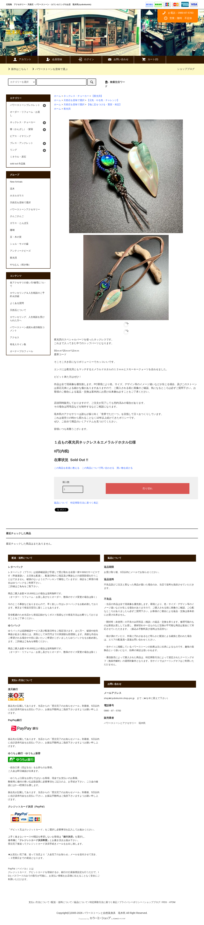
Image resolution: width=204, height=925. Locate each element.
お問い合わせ (118, 59)
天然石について (18, 310)
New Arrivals (16, 182)
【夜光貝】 (97, 96)
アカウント (22, 59)
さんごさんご (17, 216)
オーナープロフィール (21, 351)
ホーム (57, 96)
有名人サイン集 (18, 344)
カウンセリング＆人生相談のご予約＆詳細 (27, 295)
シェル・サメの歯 (19, 244)
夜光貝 (67, 109)
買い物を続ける (125, 468)
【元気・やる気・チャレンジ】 (103, 100)
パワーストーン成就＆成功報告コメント (27, 329)
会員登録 (54, 59)
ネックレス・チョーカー (76, 96)
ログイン (86, 59)
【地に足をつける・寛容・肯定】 (104, 104)
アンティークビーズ (20, 251)
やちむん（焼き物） (20, 264)
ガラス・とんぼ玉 (19, 223)
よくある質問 (17, 303)
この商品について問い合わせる (98, 468)
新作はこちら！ (18, 69)
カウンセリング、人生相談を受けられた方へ (27, 319)
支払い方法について (39, 902)
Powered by (102, 919)
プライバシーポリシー (130, 902)
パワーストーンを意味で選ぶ (49, 69)
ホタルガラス (17, 195)
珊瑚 (12, 230)
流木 (12, 188)
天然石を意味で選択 (74, 100)
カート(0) (150, 59)
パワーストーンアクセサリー (25, 209)
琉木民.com (19, 32)
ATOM (172, 902)
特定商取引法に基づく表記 (84, 502)
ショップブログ (186, 68)
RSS (164, 902)
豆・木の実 (16, 237)
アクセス (14, 337)
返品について (61, 502)
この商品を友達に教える (66, 468)
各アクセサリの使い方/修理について (27, 284)
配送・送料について (61, 902)
